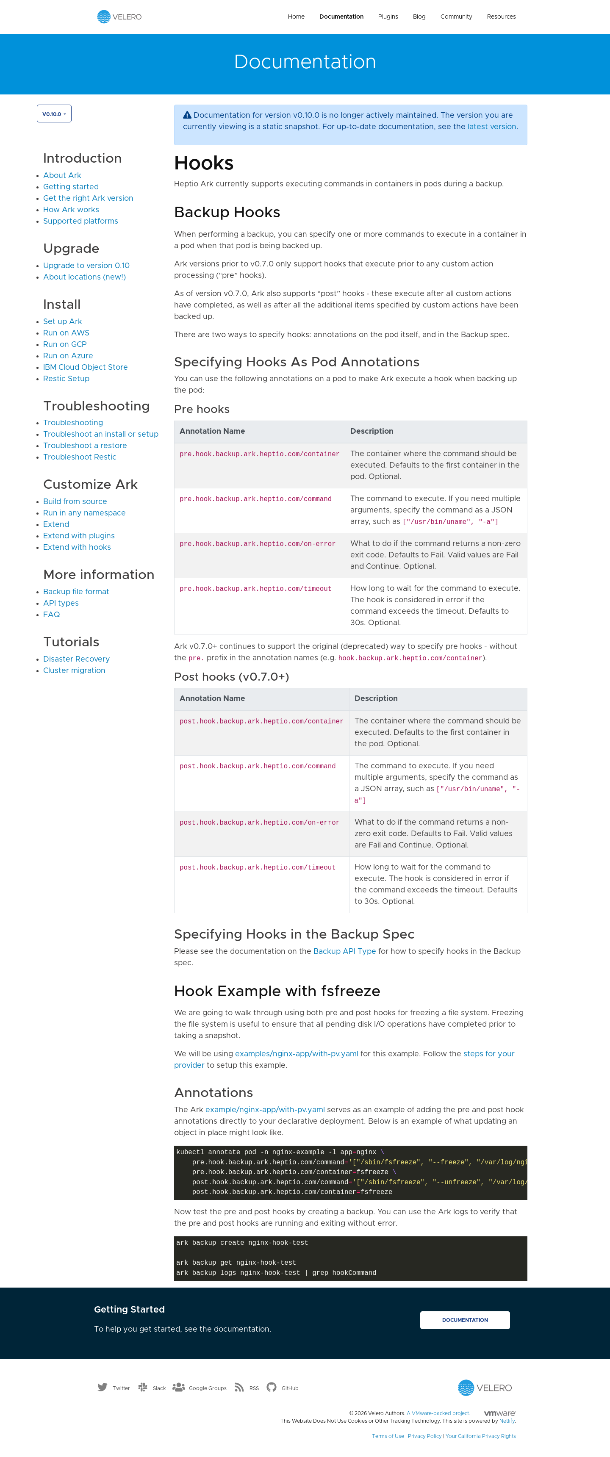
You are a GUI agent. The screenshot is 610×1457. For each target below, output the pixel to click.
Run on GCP (65, 345)
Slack (159, 1388)
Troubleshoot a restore (85, 446)
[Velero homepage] (119, 16)
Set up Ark (62, 322)
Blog (419, 17)
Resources (501, 17)
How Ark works (71, 210)
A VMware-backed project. (461, 1413)
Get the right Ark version (88, 198)
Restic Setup (66, 379)
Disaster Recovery (76, 659)
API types (61, 603)
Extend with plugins (79, 536)
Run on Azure (68, 356)
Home (296, 17)
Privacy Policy (425, 1436)
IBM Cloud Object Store (85, 367)
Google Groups (208, 1388)
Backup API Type (344, 952)
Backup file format (76, 592)
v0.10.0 (52, 114)
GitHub (290, 1388)
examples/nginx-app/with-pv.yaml (296, 1054)
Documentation (341, 17)
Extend (56, 525)
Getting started (71, 187)
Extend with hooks (77, 547)
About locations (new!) (84, 277)
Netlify (507, 1421)
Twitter (121, 1388)
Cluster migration (74, 671)
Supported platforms (80, 221)
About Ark (62, 176)
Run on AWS (66, 333)
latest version (492, 127)
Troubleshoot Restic (79, 457)
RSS (254, 1388)
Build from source (75, 502)
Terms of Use (388, 1436)
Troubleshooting (73, 423)
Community (456, 17)
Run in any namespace (84, 513)
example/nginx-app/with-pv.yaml (265, 1110)
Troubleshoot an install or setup (100, 434)
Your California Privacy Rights (481, 1436)
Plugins (388, 17)
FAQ (51, 615)
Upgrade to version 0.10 (86, 266)
